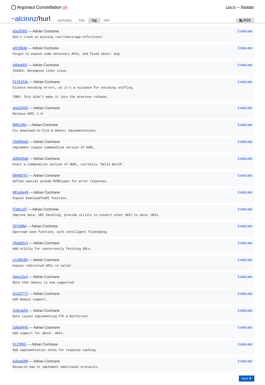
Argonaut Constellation (42, 7)
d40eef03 (20, 65)
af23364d (20, 48)
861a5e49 (20, 192)
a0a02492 (20, 108)
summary (64, 20)
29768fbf (19, 226)
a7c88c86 (20, 260)
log (94, 20)
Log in (230, 7)
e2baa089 (20, 361)
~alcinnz (24, 19)
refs (107, 20)
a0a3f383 (20, 31)
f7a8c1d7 (20, 209)
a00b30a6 (20, 158)
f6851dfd (19, 125)
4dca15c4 (20, 277)
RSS (245, 20)
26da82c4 (20, 243)
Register (247, 7)
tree (82, 20)
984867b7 (20, 175)
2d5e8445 (20, 327)
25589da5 (20, 142)
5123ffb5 (19, 344)
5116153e (20, 82)
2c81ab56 (20, 310)
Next (246, 378)
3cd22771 (20, 294)
